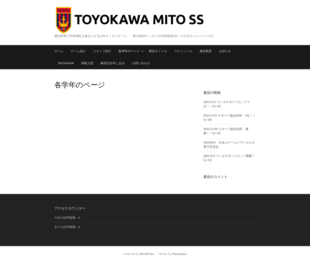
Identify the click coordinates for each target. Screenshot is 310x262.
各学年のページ (129, 51)
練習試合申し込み (113, 63)
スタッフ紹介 (102, 51)
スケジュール (183, 51)
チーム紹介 (78, 51)
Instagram (66, 63)
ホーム (58, 51)
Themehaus (179, 254)
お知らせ (225, 51)
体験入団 (87, 63)
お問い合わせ (141, 63)
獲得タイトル (158, 51)
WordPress (147, 254)
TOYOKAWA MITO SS (139, 19)
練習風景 (206, 51)
